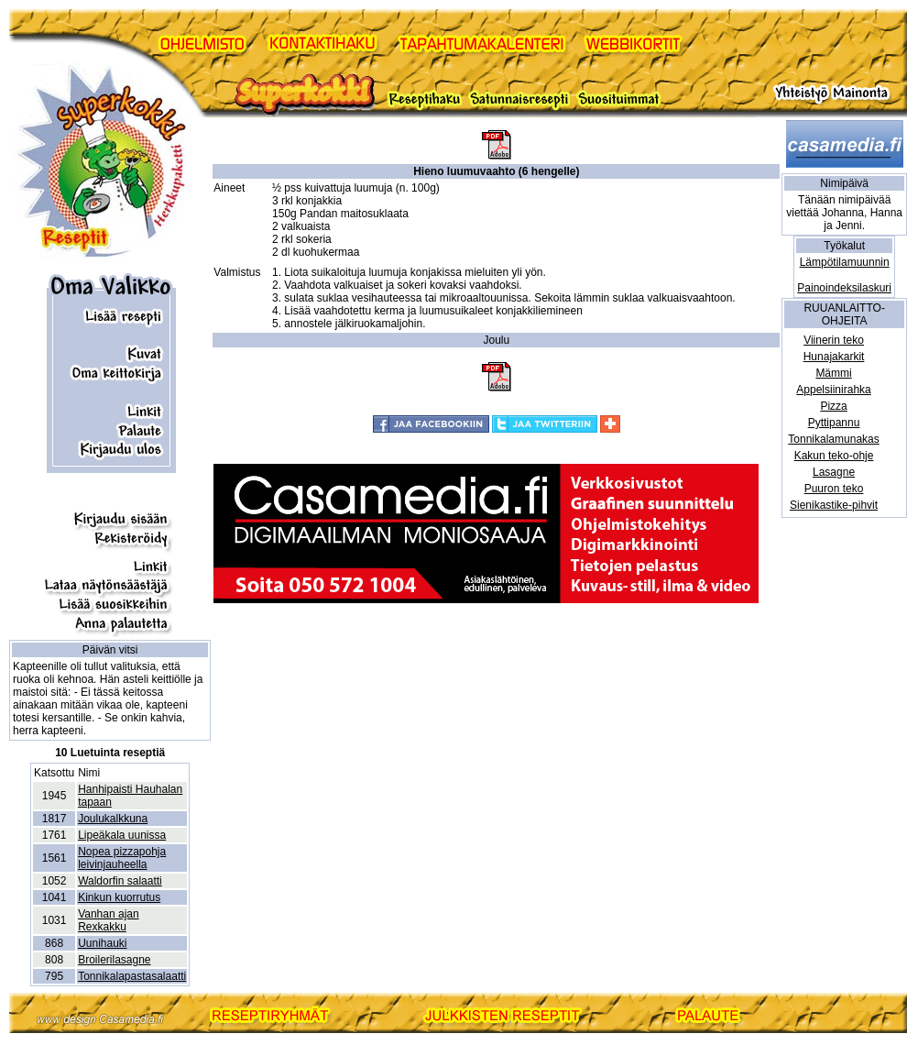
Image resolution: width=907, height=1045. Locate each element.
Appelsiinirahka (833, 389)
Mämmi (833, 373)
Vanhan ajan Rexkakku (108, 920)
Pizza (833, 406)
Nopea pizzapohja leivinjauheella (122, 858)
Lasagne (834, 472)
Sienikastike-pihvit (834, 505)
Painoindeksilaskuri (844, 287)
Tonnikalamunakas (833, 439)
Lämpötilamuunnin (845, 262)
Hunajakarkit (834, 356)
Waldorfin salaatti (120, 880)
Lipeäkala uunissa (122, 835)
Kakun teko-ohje (834, 455)
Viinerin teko (833, 340)
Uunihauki (102, 943)
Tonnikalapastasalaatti (132, 976)
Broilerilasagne (114, 959)
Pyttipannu (834, 422)
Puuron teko (834, 488)
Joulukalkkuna (113, 818)
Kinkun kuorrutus (119, 897)
